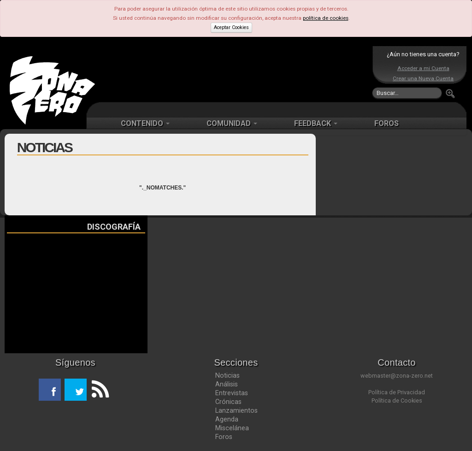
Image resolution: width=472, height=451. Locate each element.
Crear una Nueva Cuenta (423, 78)
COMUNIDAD (231, 123)
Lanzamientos (236, 410)
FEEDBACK (315, 123)
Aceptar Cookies (231, 27)
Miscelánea (232, 428)
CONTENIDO (145, 123)
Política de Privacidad (396, 392)
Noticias (227, 375)
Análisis (226, 384)
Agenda (226, 419)
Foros (223, 436)
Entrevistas (231, 393)
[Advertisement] (233, 74)
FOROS (386, 123)
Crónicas (228, 401)
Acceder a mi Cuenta (423, 68)
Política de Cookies (397, 400)
